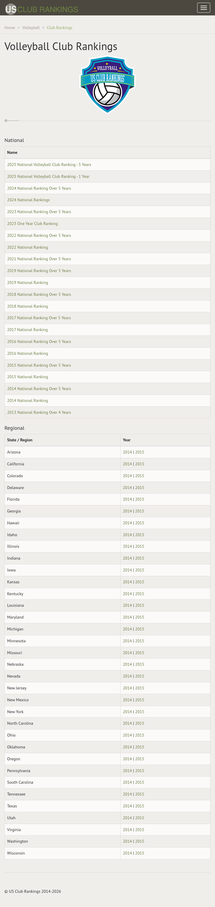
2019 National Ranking (27, 282)
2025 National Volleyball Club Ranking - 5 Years (49, 164)
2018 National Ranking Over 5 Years (39, 294)
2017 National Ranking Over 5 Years (39, 317)
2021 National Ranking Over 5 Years (39, 258)
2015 (139, 452)
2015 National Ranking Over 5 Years (39, 365)
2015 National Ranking (27, 376)
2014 (127, 452)
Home (9, 27)
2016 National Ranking (27, 353)
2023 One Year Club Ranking (32, 223)
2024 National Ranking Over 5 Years (39, 188)
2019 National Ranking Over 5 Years (39, 270)
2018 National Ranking (27, 306)
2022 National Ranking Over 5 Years (39, 235)
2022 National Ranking (27, 247)
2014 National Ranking (27, 400)
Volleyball (31, 27)
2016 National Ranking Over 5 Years (39, 341)
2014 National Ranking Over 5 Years (39, 388)
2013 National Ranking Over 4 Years (39, 412)
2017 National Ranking (27, 329)
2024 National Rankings (28, 199)
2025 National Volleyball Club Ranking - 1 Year (48, 176)
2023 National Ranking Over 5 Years (39, 211)
